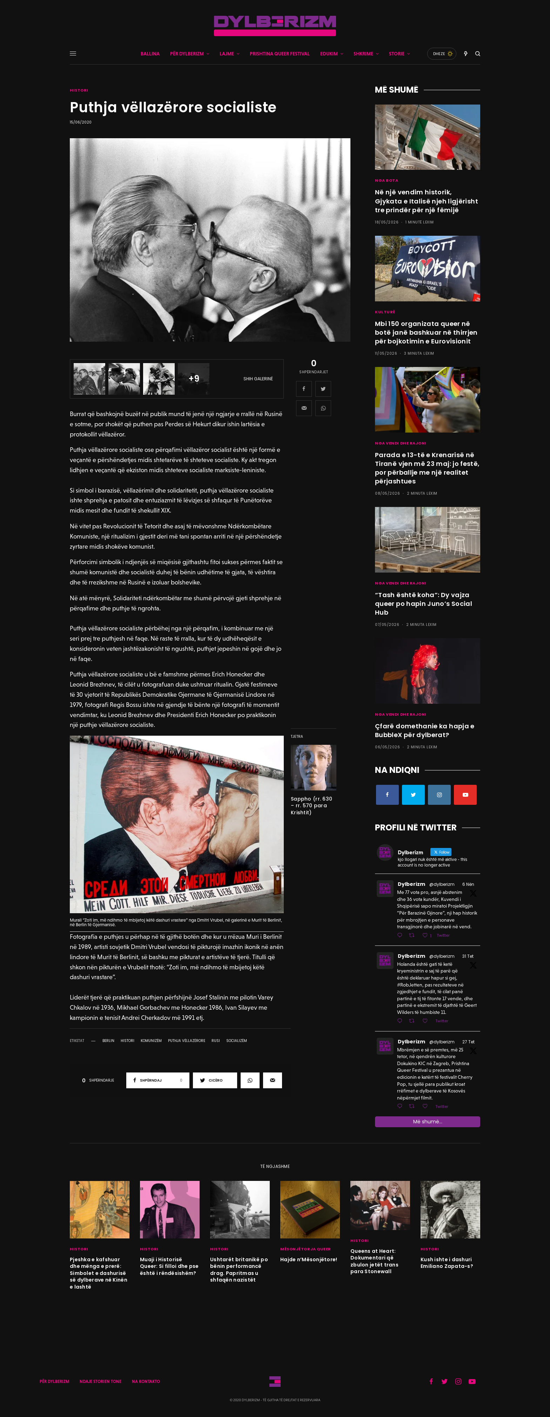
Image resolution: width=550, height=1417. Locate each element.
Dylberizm (411, 884)
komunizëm (151, 1041)
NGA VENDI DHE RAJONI (401, 443)
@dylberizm (442, 884)
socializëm (236, 1041)
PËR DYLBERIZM (54, 1381)
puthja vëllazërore (186, 1041)
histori (127, 1041)
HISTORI (79, 90)
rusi (216, 1041)
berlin (108, 1041)
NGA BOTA (386, 180)
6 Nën (468, 884)
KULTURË (385, 312)
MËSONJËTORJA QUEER (305, 1249)
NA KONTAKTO (146, 1381)
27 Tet (468, 1042)
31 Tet (468, 956)
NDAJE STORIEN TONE (100, 1381)
